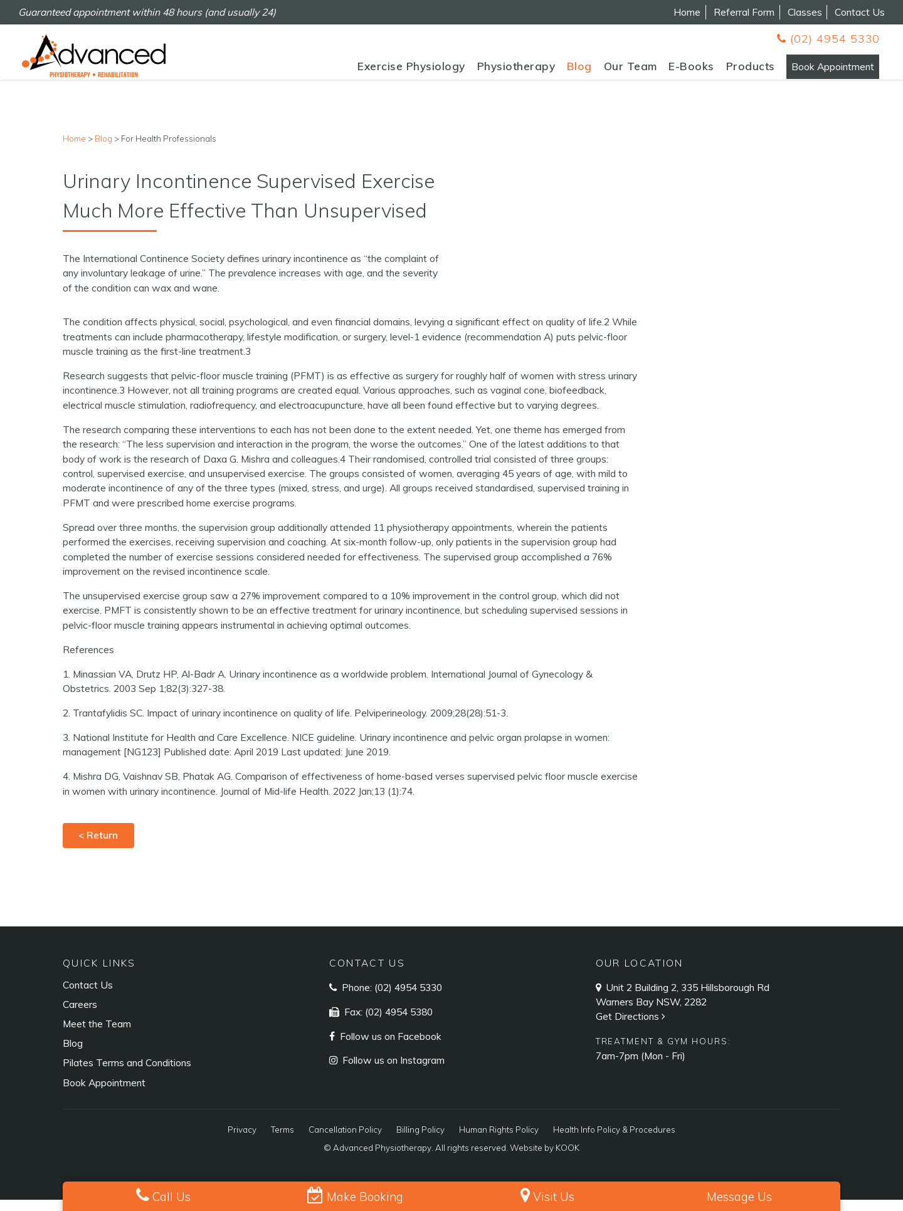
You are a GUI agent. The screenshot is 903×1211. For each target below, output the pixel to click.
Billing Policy (420, 1141)
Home (686, 12)
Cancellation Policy (345, 1141)
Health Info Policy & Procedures (614, 1141)
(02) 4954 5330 (828, 38)
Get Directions (632, 1028)
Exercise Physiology (381, 71)
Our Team (599, 71)
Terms (282, 1141)
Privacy (242, 1141)
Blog (548, 71)
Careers (80, 1016)
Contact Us (860, 12)
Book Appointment (818, 71)
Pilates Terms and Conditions (127, 1074)
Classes (805, 12)
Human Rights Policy (499, 1141)
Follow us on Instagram (392, 1072)
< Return (98, 847)
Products (719, 71)
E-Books (661, 71)
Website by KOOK (544, 1160)
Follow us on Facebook (389, 1047)
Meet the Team (97, 1035)
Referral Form (744, 12)
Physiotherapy (485, 71)
